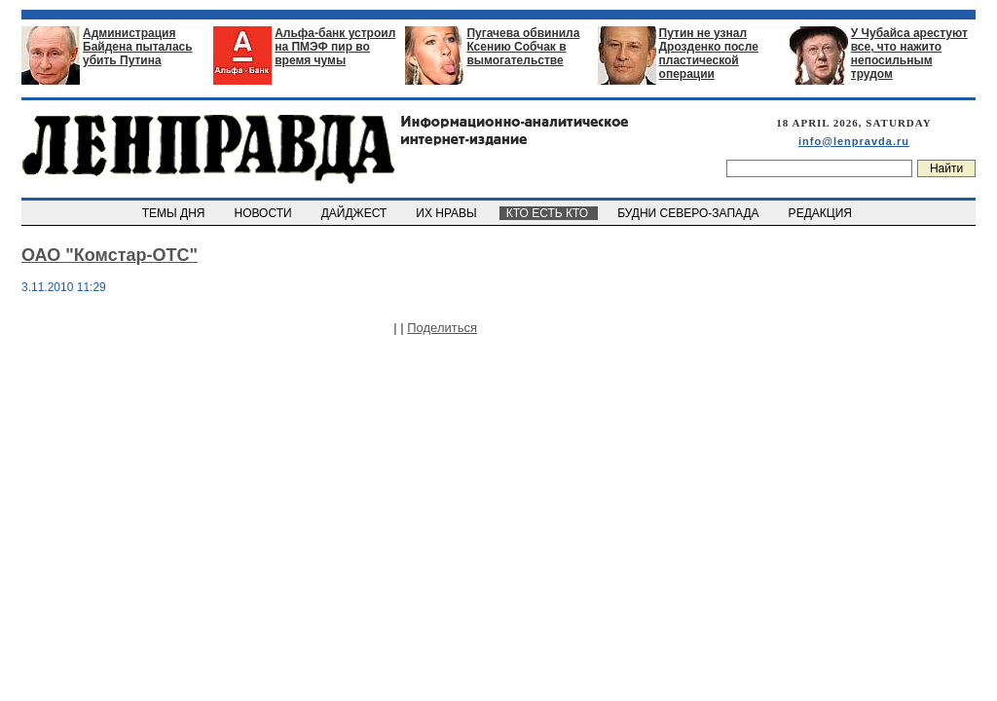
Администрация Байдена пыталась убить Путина (138, 46)
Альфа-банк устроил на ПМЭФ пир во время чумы (335, 46)
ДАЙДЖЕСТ (355, 213)
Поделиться (442, 327)
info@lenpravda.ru (853, 141)
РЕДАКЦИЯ (822, 213)
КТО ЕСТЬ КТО (548, 213)
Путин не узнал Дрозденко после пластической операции (708, 53)
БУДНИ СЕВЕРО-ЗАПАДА (689, 213)
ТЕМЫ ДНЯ (174, 213)
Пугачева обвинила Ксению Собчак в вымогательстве (522, 46)
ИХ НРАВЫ (448, 213)
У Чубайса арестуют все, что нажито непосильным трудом (909, 53)
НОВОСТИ (265, 213)
